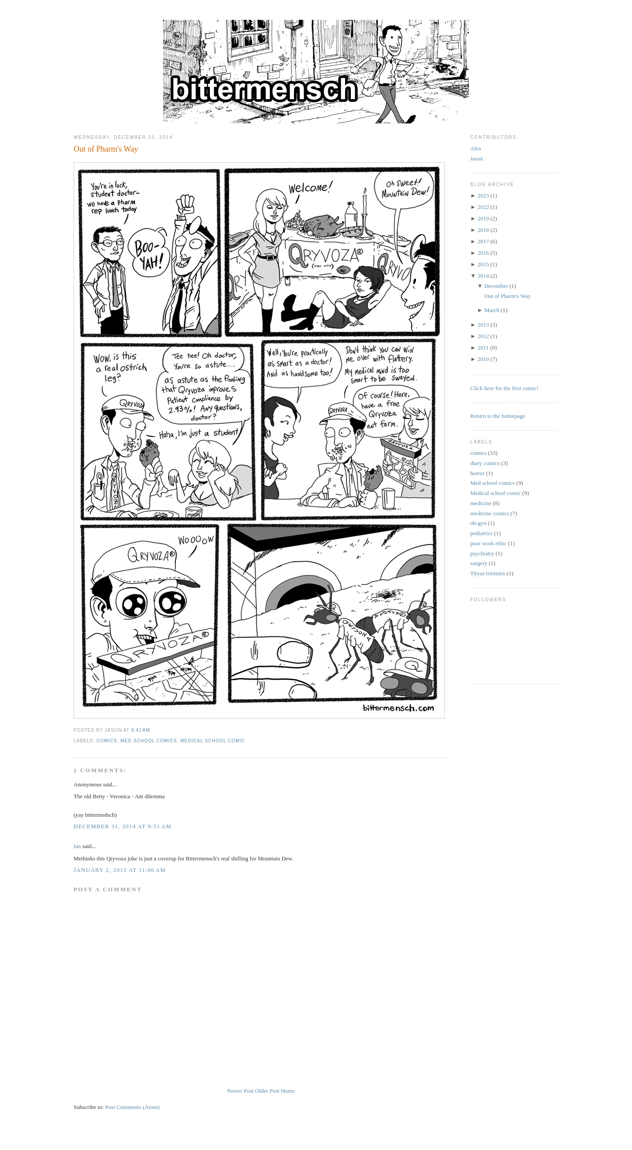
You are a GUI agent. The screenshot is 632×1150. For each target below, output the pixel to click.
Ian (77, 846)
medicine (480, 503)
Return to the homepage (497, 416)
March (491, 310)
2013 (483, 324)
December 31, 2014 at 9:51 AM (122, 826)
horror (477, 473)
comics (107, 740)
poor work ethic (488, 543)
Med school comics (148, 740)
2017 (483, 241)
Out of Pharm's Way (106, 149)
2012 (483, 336)
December (496, 286)
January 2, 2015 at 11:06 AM (120, 870)
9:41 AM (140, 730)
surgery (478, 563)
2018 (483, 230)
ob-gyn (478, 523)
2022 (483, 207)
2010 (483, 359)
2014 (483, 275)
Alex (475, 148)
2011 (483, 347)
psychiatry (482, 553)
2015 (483, 264)
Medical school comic (212, 740)
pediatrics (481, 533)
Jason (476, 158)
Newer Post (240, 1090)
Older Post (267, 1090)
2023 (483, 195)
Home (288, 1090)
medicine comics (489, 513)
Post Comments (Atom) (132, 1107)
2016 (483, 252)
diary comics (485, 463)
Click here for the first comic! (504, 388)
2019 (483, 218)
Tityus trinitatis (487, 573)
